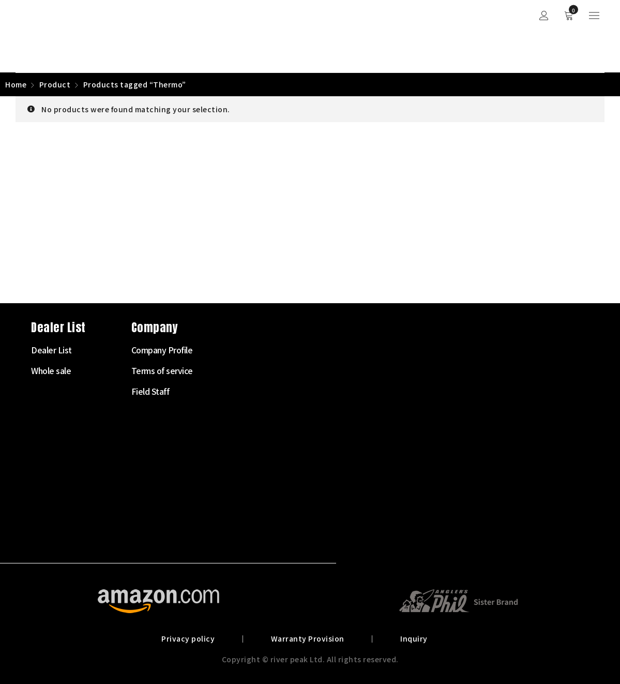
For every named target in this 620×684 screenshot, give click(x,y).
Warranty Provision (307, 638)
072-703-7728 (54, 482)
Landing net (237, 515)
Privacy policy (189, 638)
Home (15, 84)
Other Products (243, 536)
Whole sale (335, 370)
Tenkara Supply (243, 453)
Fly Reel (230, 391)
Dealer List (335, 350)
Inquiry (413, 638)
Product (55, 84)
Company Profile (446, 350)
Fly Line (229, 412)
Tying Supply (239, 474)
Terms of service (446, 370)
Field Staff (434, 391)
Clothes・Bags (242, 494)
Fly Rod (229, 370)
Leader (228, 432)
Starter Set (235, 350)
